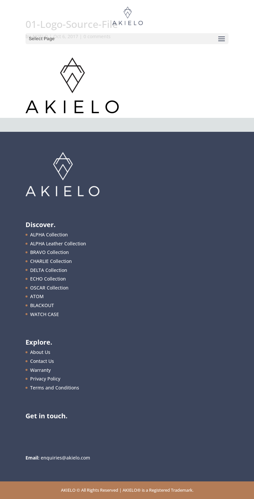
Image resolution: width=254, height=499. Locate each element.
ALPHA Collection (49, 234)
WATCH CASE (44, 314)
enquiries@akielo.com (65, 458)
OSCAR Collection (49, 288)
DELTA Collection (48, 270)
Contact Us (42, 361)
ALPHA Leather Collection (58, 243)
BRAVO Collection (49, 252)
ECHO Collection (48, 279)
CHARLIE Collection (51, 261)
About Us (40, 352)
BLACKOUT (42, 305)
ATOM (37, 296)
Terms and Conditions (54, 387)
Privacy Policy (45, 378)
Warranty (40, 370)
